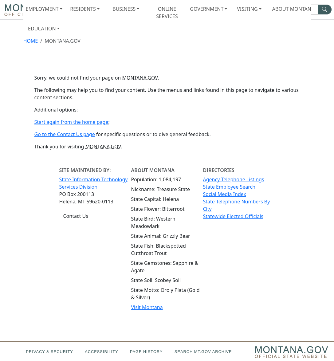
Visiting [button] (247, 9)
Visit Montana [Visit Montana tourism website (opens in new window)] (147, 307)
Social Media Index (224, 194)
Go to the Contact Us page (64, 134)
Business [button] (124, 9)
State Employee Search (229, 186)
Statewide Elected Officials (233, 216)
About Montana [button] (291, 9)
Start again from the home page (71, 122)
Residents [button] (83, 9)
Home (30, 40)
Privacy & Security (49, 351)
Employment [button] (42, 9)
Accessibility (101, 351)
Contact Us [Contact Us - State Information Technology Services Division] (75, 216)
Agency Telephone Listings (233, 179)
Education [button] (42, 28)
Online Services (167, 13)
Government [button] (206, 9)
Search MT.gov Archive (203, 351)
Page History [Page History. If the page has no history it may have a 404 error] (146, 351)
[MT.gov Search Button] (325, 9)
